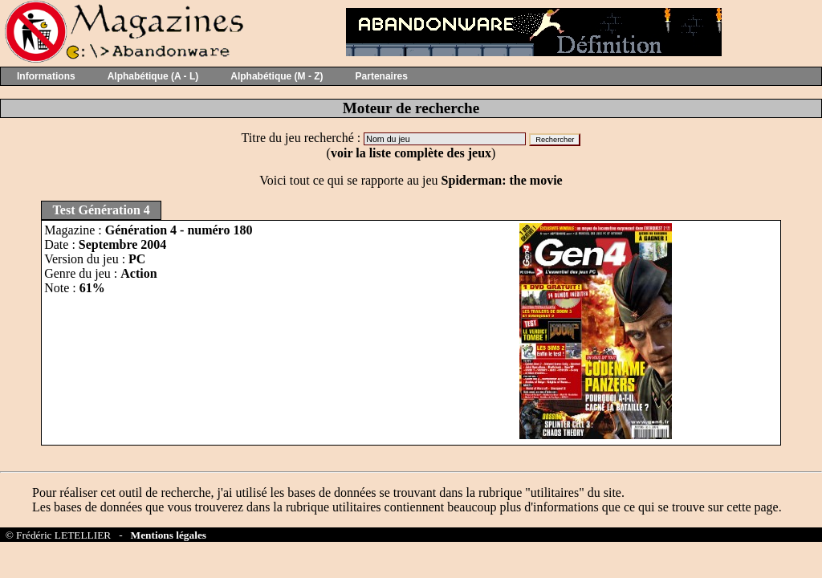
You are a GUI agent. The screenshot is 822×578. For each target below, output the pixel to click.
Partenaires (382, 76)
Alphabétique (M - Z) (276, 76)
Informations (46, 76)
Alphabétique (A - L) (153, 76)
